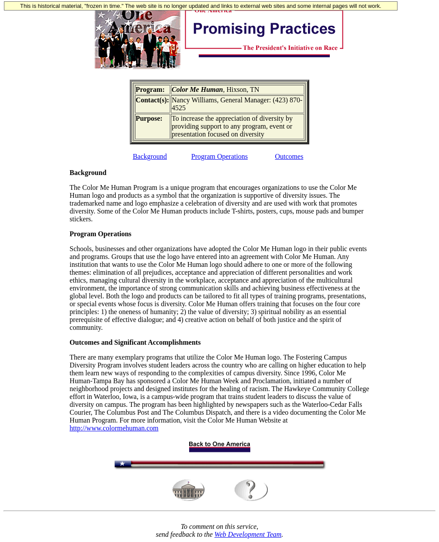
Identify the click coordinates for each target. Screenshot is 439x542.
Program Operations (219, 156)
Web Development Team (247, 534)
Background (150, 156)
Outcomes (289, 156)
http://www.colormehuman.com (113, 428)
